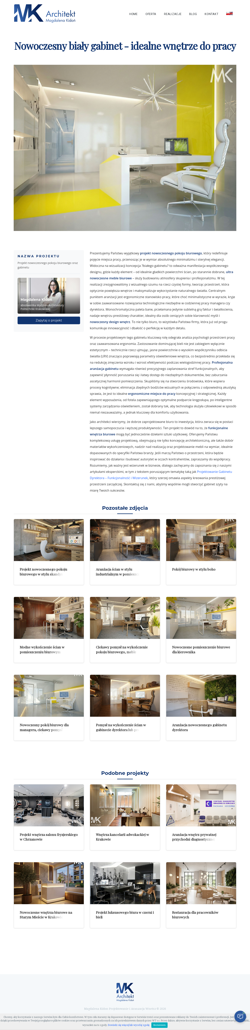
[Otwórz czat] (240, 1016)
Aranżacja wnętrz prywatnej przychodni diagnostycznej (194, 837)
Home (133, 14)
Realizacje (172, 14)
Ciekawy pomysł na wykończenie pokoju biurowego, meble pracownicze (122, 652)
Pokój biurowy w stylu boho (193, 569)
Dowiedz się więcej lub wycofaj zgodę (128, 1025)
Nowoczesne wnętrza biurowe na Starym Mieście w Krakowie (46, 914)
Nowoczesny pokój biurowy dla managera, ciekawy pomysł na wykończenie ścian (44, 730)
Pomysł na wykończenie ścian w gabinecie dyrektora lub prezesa (121, 727)
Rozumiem (159, 1025)
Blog (193, 14)
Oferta (151, 14)
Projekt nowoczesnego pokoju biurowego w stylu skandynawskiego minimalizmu (49, 574)
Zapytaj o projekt (49, 320)
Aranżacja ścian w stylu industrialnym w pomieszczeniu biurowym (121, 574)
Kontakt (211, 14)
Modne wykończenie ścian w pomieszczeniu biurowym (42, 649)
